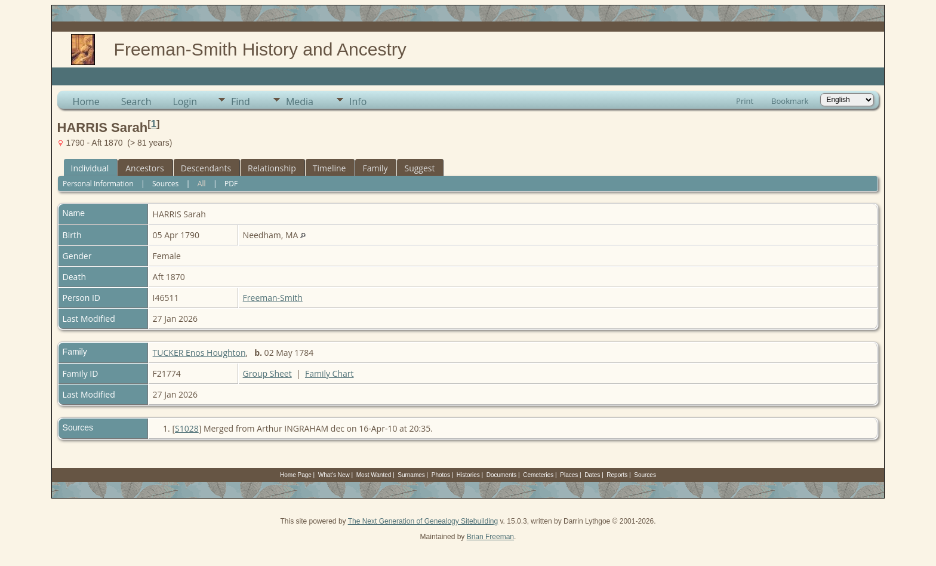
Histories (468, 475)
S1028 (187, 428)
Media (299, 101)
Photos (441, 475)
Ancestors (144, 168)
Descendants (206, 168)
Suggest (419, 168)
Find (240, 101)
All (202, 184)
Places (569, 475)
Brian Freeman (490, 537)
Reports (616, 475)
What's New (334, 475)
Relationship (272, 168)
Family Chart (329, 373)
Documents (502, 475)
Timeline (329, 168)
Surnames (411, 475)
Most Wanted (374, 475)
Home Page (296, 475)
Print (744, 101)
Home (86, 101)
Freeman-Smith (273, 297)
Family (374, 168)
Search (136, 101)
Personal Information (98, 184)
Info (358, 101)
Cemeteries (538, 475)
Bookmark (789, 101)
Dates (592, 475)
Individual (90, 168)
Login (185, 101)
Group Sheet (267, 373)
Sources (165, 184)
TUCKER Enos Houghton (199, 352)
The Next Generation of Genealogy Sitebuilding (423, 521)
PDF (231, 184)
